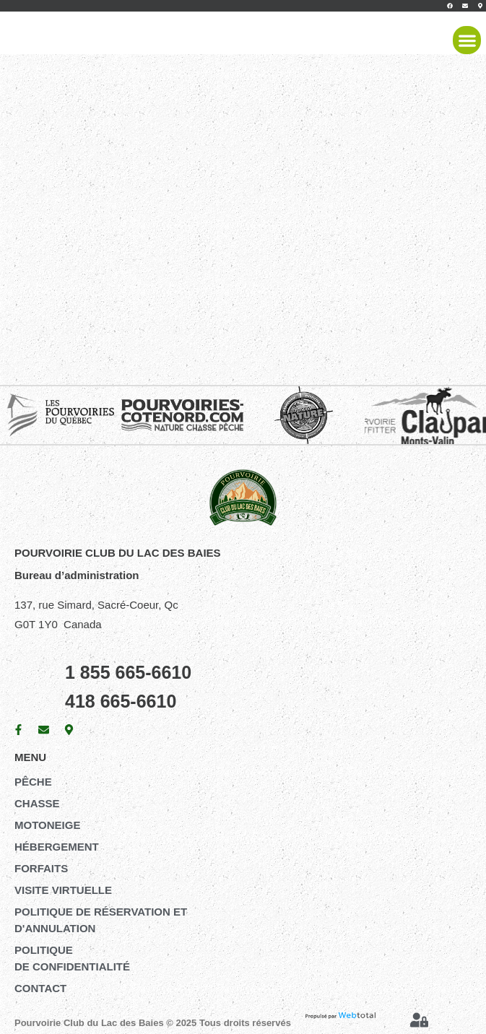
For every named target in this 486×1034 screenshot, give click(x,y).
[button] (467, 40)
